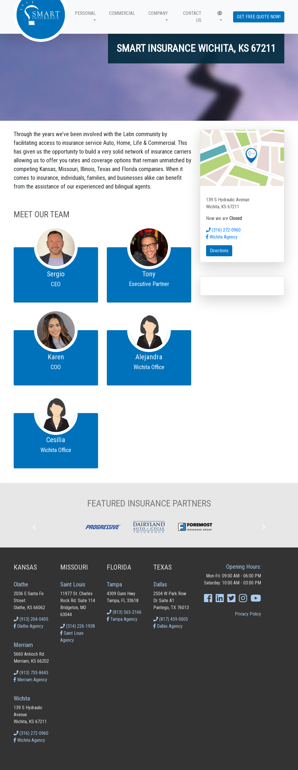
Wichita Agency (221, 237)
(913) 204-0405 (31, 619)
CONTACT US (192, 16)
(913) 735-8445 (31, 672)
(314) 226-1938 (77, 626)
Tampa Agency (122, 619)
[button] (218, 17)
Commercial (122, 13)
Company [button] (158, 13)
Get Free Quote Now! (259, 16)
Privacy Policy (248, 614)
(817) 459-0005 (170, 619)
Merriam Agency (30, 679)
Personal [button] (85, 13)
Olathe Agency (28, 626)
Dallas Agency (167, 626)
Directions (219, 250)
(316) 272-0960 (223, 230)
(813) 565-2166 (124, 612)
